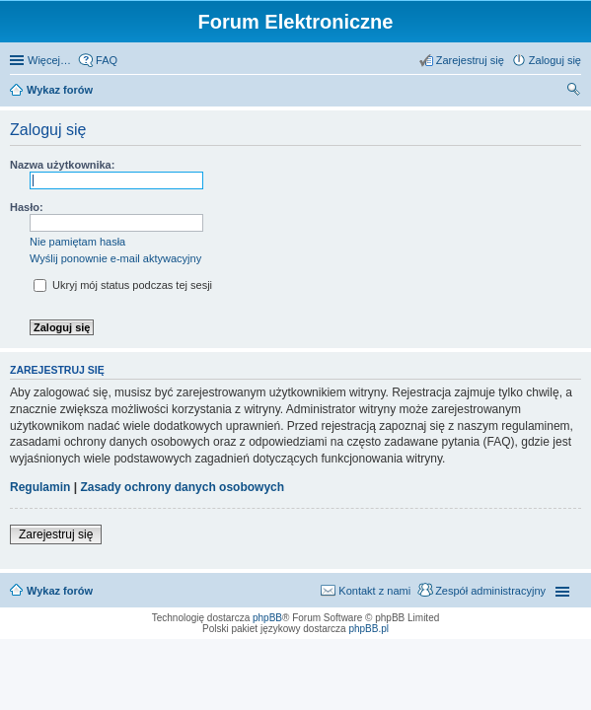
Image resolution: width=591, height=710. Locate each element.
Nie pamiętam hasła (77, 242)
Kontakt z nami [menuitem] (374, 591)
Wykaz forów (60, 90)
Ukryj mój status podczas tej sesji (123, 285)
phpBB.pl (368, 628)
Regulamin (40, 487)
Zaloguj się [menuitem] (555, 60)
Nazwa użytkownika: (62, 165)
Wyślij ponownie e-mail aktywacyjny (115, 258)
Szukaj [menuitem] (574, 92)
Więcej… (49, 60)
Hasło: (26, 207)
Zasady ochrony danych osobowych (182, 487)
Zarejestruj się (56, 534)
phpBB (267, 617)
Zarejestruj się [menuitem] (470, 60)
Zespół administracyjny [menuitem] (490, 591)
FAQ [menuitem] (106, 60)
